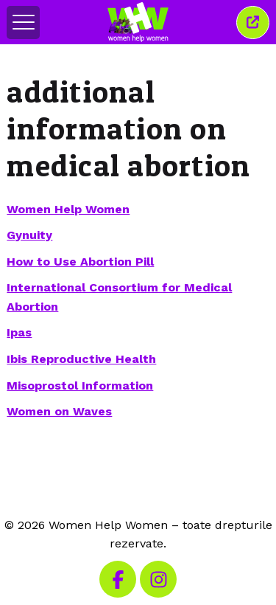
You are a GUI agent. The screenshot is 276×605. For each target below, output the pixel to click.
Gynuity (29, 235)
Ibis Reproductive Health (81, 359)
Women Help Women (68, 209)
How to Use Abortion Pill (80, 262)
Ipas (19, 332)
